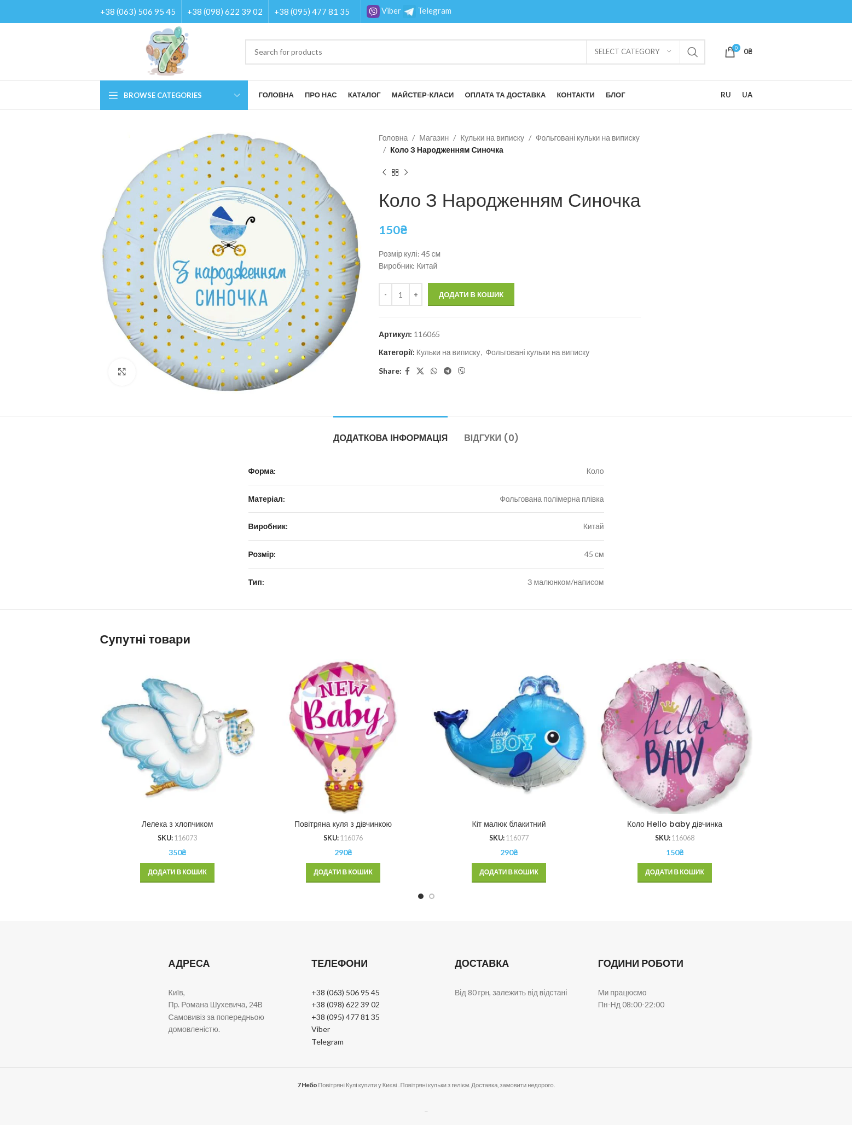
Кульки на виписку (492, 137)
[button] (177, 873)
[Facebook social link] (407, 371)
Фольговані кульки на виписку (588, 137)
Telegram (427, 10)
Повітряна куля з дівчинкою (343, 824)
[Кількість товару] (400, 294)
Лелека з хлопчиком (177, 824)
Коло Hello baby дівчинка (674, 824)
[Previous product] (384, 172)
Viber (384, 10)
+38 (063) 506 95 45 (138, 11)
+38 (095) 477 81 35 (312, 11)
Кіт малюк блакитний (509, 824)
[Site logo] (167, 50)
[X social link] (420, 371)
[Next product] (406, 172)
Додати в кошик (471, 294)
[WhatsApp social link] (434, 371)
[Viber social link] (462, 371)
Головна (393, 137)
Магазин (434, 137)
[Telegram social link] (448, 371)
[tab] (390, 432)
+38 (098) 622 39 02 (225, 11)
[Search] (475, 52)
